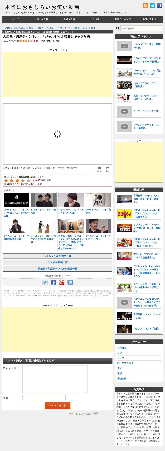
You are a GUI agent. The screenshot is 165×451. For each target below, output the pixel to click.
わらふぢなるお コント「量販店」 (145, 85)
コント (120, 352)
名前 (5, 397)
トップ (15, 19)
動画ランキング (123, 19)
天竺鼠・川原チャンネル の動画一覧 (57, 268)
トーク (120, 357)
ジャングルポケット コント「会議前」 (146, 126)
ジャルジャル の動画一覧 (57, 255)
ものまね (121, 347)
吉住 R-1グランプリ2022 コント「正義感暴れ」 (147, 256)
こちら (152, 417)
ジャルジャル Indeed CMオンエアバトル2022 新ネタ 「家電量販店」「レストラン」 (146, 271)
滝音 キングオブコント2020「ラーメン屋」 (145, 97)
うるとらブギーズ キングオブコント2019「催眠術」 (146, 60)
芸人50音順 (42, 19)
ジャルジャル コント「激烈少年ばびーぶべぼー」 (146, 72)
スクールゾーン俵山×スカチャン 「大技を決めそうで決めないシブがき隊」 (146, 302)
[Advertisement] (57, 74)
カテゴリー (96, 19)
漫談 (119, 373)
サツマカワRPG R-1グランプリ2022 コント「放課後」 (146, 228)
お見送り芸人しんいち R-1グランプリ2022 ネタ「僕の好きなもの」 (146, 242)
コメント (9, 367)
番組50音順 (69, 19)
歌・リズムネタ (125, 363)
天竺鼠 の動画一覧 (58, 262)
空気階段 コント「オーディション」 (146, 316)
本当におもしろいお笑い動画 (42, 7)
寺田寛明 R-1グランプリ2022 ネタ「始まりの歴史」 (146, 199)
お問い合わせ (149, 19)
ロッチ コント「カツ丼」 (146, 111)
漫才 (119, 368)
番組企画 (121, 378)
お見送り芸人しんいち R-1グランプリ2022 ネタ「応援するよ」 (146, 213)
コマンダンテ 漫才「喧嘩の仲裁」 (146, 46)
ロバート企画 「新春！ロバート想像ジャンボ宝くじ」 (146, 287)
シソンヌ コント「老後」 (146, 328)
